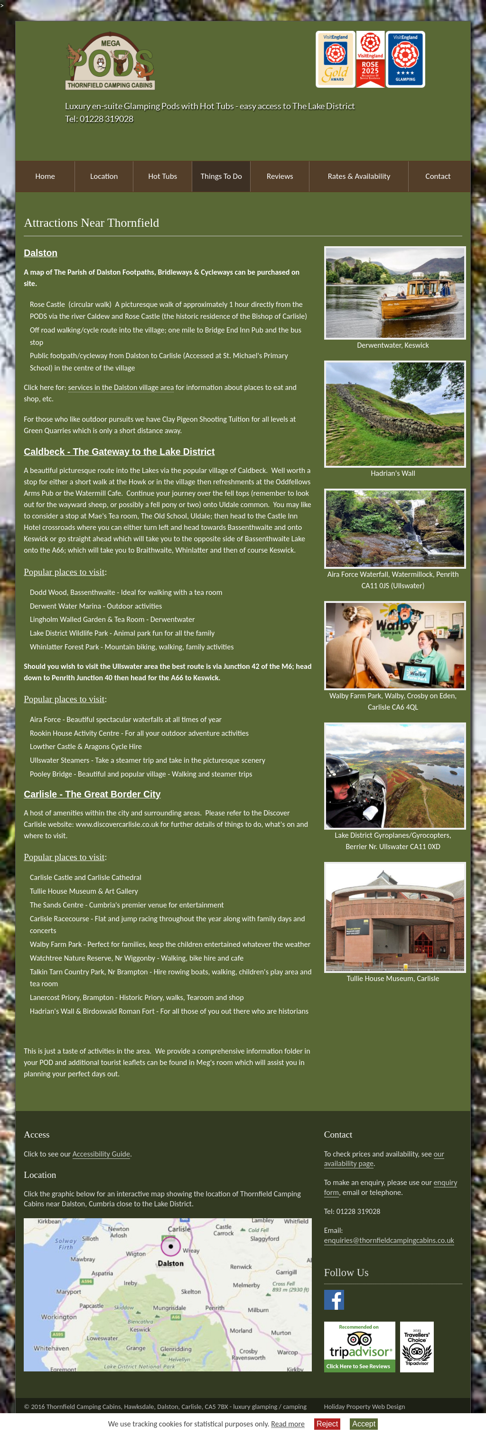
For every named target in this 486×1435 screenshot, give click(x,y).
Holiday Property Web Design (364, 1406)
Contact (438, 176)
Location (104, 176)
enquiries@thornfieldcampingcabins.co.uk (389, 1240)
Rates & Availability (359, 176)
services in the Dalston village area (121, 387)
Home (45, 176)
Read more (288, 1423)
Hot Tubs (163, 176)
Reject (327, 1424)
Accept (363, 1424)
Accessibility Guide (101, 1153)
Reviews (280, 176)
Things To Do (221, 176)
